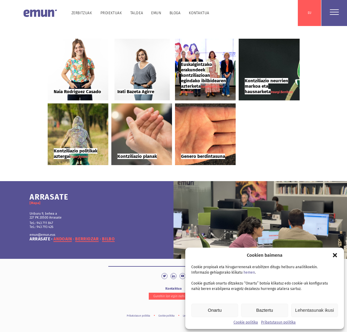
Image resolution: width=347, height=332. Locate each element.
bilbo (108, 239)
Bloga (175, 13)
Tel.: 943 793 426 (41, 227)
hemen (249, 272)
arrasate (40, 239)
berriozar (87, 239)
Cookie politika (246, 322)
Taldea (136, 13)
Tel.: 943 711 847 (41, 223)
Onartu (215, 310)
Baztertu (264, 310)
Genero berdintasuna (203, 156)
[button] (335, 255)
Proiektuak (111, 13)
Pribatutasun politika (278, 322)
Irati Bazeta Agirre (135, 91)
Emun (156, 13)
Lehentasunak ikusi (314, 310)
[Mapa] (35, 203)
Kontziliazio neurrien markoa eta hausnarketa (266, 86)
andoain (62, 239)
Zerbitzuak (82, 13)
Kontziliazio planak (137, 156)
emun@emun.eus (42, 235)
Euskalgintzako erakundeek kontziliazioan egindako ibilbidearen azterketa (203, 75)
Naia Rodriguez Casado (77, 91)
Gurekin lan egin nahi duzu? (173, 296)
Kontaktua (199, 13)
